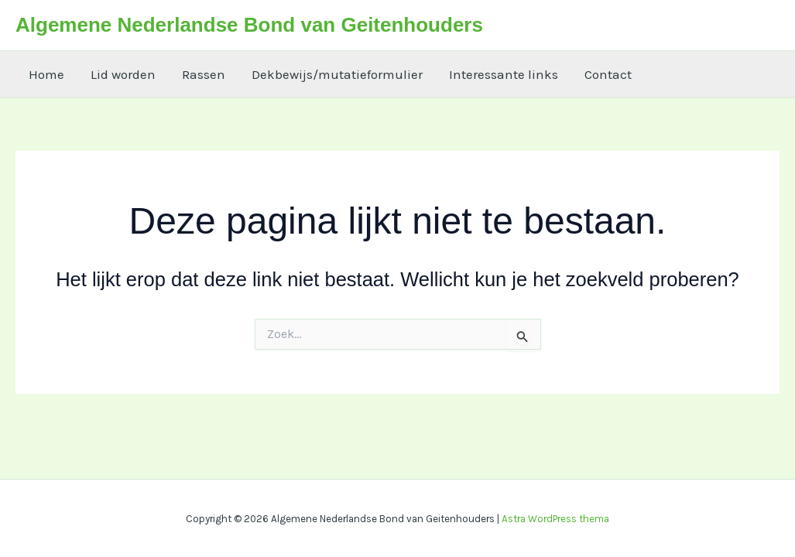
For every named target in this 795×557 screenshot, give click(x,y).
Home (46, 74)
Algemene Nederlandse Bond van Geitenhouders (249, 24)
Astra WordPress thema (555, 519)
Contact (608, 74)
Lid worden (123, 74)
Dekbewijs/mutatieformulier (337, 74)
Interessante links (503, 74)
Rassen (203, 74)
